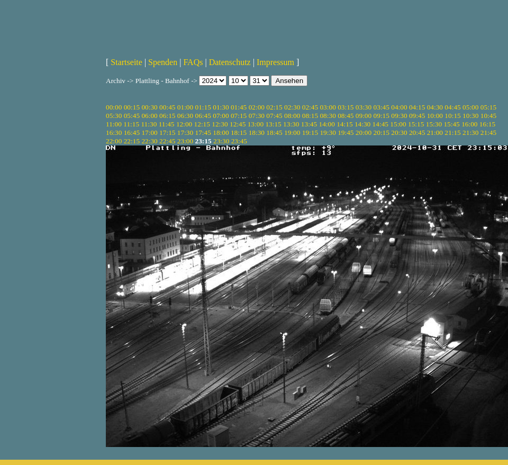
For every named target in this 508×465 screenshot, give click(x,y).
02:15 (274, 107)
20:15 (381, 132)
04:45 (452, 107)
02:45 (310, 107)
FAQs (193, 62)
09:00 (363, 116)
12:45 (238, 124)
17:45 (203, 132)
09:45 (417, 116)
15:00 (398, 124)
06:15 (167, 116)
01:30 (221, 107)
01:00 (185, 107)
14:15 (344, 124)
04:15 (417, 107)
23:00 (185, 141)
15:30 (434, 124)
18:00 (221, 132)
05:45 (132, 116)
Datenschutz (230, 62)
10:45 (488, 116)
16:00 (469, 124)
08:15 (310, 116)
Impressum (275, 62)
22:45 (167, 141)
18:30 (257, 132)
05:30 (114, 116)
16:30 (114, 132)
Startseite (126, 62)
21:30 (470, 132)
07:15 (239, 116)
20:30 (399, 132)
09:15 (381, 116)
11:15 (131, 124)
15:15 (416, 124)
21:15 (452, 132)
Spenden (162, 62)
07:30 (257, 116)
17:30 (185, 132)
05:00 (470, 107)
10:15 (452, 116)
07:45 (274, 116)
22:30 (149, 141)
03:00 (327, 107)
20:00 (363, 132)
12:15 (202, 124)
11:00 (114, 124)
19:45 (345, 132)
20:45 (417, 132)
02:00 (257, 107)
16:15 (487, 124)
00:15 (132, 107)
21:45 (488, 132)
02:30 (292, 107)
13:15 (273, 124)
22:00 (114, 141)
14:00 (327, 124)
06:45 (203, 116)
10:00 (435, 116)
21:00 (435, 132)
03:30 (363, 107)
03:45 (381, 107)
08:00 (292, 116)
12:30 (220, 124)
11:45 (167, 124)
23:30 (221, 141)
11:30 (149, 124)
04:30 (435, 107)
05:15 (488, 107)
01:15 (203, 107)
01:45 (239, 107)
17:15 (167, 132)
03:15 (345, 107)
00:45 (167, 107)
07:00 (221, 116)
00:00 (114, 107)
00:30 (149, 107)
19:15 (310, 132)
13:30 (291, 124)
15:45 (451, 124)
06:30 (185, 116)
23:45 (239, 141)
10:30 (470, 116)
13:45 (309, 124)
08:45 (345, 116)
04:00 (399, 107)
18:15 (239, 132)
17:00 (149, 132)
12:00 (184, 124)
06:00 (149, 116)
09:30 (399, 116)
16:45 (132, 132)
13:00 (256, 124)
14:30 (362, 124)
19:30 (327, 132)
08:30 (327, 116)
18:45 (274, 132)
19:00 (292, 132)
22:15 (132, 141)
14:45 (380, 124)
